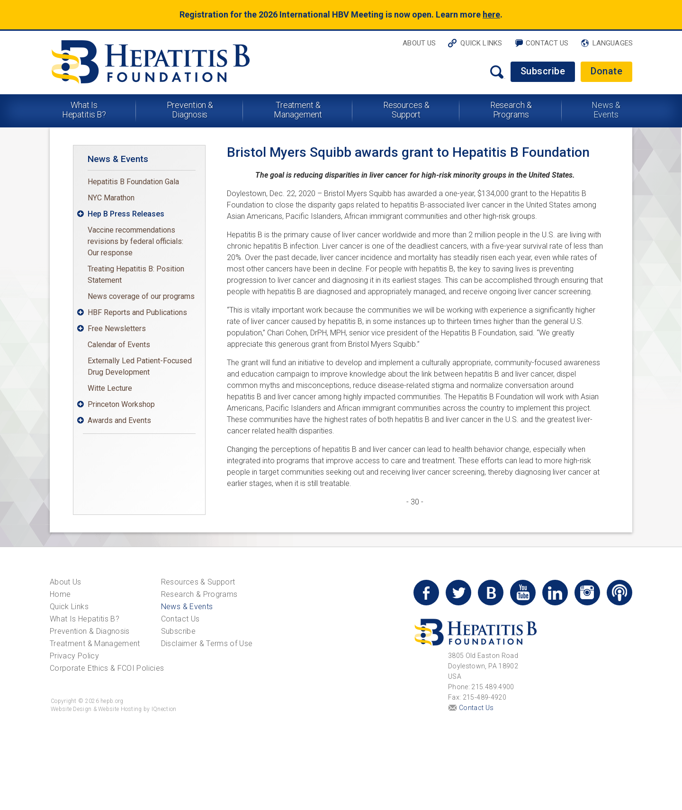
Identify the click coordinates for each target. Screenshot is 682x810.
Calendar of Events (119, 344)
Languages (612, 43)
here (491, 14)
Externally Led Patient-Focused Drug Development (140, 366)
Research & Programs (511, 109)
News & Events (606, 109)
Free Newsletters (117, 328)
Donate (606, 71)
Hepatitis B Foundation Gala (133, 181)
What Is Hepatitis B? (84, 109)
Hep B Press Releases (126, 213)
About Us (419, 43)
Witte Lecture (110, 388)
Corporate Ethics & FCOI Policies (107, 668)
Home (60, 594)
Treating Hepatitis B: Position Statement (136, 274)
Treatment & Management (298, 109)
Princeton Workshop (121, 404)
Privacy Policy (74, 655)
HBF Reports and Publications (137, 312)
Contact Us (547, 43)
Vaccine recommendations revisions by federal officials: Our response (135, 241)
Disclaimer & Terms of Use (207, 643)
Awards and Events (119, 420)
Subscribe (542, 71)
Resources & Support (406, 109)
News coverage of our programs (141, 296)
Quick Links (481, 43)
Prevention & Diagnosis (190, 109)
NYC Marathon (111, 197)
